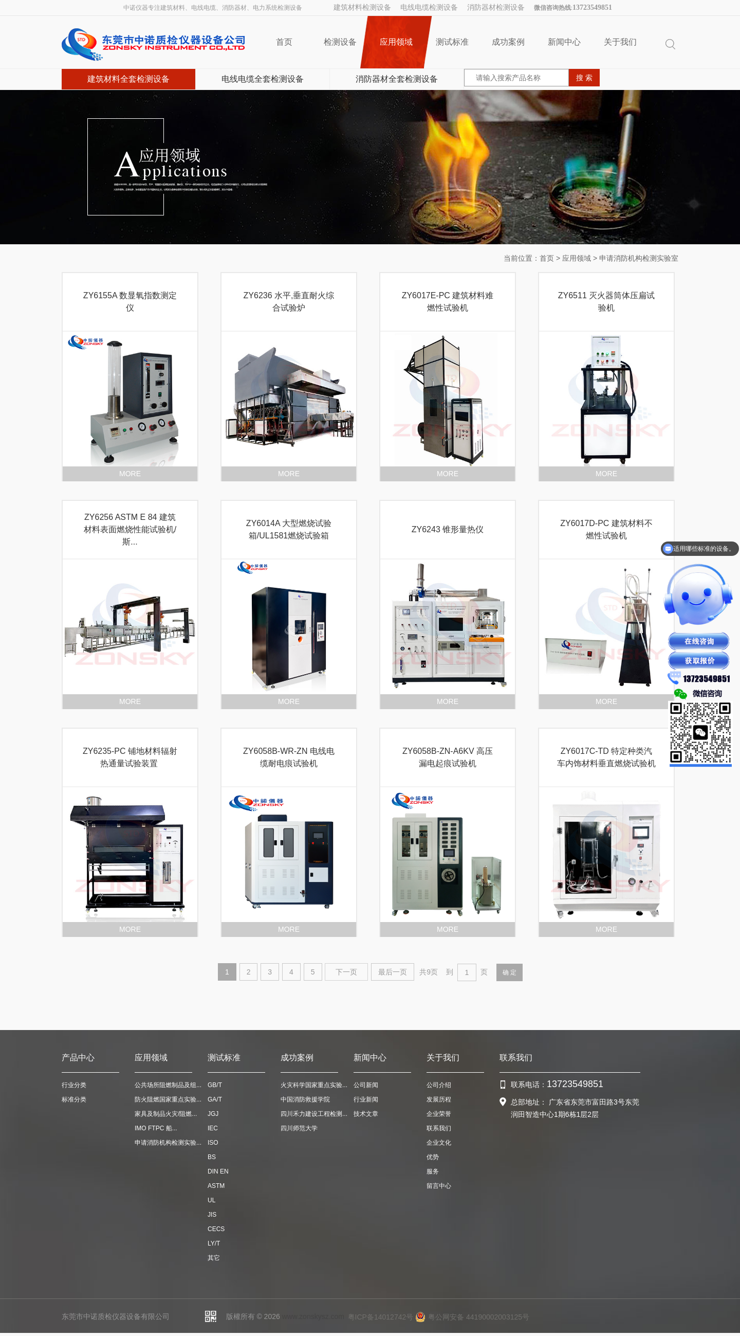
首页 (284, 42)
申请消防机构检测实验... (168, 1142)
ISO (213, 1142)
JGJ (213, 1113)
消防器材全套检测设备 (397, 79)
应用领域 (396, 42)
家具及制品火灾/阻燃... (166, 1113)
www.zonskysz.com (313, 1316)
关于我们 (620, 42)
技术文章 (366, 1113)
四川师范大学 (299, 1128)
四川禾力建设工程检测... (314, 1113)
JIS (212, 1214)
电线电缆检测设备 (429, 7)
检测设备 (340, 42)
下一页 (346, 972)
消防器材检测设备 (496, 7)
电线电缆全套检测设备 (262, 79)
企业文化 (439, 1142)
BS (212, 1157)
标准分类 (74, 1099)
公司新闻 (366, 1085)
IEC (213, 1128)
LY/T (214, 1243)
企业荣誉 (439, 1113)
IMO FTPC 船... (156, 1128)
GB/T (215, 1085)
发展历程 (439, 1099)
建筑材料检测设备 (362, 7)
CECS (216, 1229)
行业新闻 (366, 1099)
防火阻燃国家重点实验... (168, 1099)
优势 (433, 1157)
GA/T (215, 1099)
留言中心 (439, 1185)
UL (211, 1200)
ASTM (216, 1185)
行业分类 (74, 1085)
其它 (214, 1257)
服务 (433, 1171)
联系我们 (439, 1128)
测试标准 (452, 42)
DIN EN (218, 1171)
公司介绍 (439, 1085)
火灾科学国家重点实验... (314, 1085)
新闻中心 (564, 42)
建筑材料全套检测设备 (128, 79)
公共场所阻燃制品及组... (168, 1085)
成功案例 (508, 42)
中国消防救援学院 (305, 1099)
